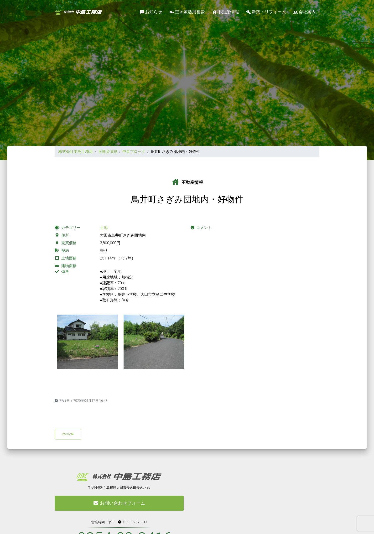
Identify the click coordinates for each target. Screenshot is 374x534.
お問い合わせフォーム (119, 503)
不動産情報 (225, 12)
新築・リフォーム (266, 12)
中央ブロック (133, 151)
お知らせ (151, 12)
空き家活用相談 (187, 12)
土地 (104, 227)
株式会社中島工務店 (75, 151)
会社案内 (304, 12)
